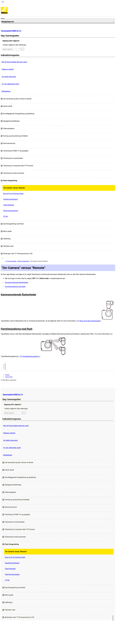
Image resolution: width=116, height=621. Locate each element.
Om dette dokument (9, 77)
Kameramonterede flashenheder (16, 282)
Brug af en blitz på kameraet (90, 321)
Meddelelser (6, 91)
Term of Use (8, 377)
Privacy (7, 375)
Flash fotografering (23, 261)
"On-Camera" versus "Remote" (14, 188)
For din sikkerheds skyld (10, 84)
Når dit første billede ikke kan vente (14, 62)
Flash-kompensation (10, 211)
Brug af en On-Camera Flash (13, 194)
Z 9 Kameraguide (11, 261)
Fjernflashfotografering (30, 356)
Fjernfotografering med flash (15, 287)
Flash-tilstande (8, 205)
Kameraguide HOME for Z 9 (11, 31)
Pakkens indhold (8, 69)
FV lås (5, 216)
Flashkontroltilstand (10, 199)
